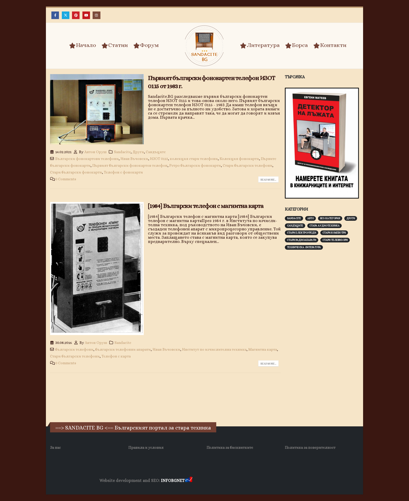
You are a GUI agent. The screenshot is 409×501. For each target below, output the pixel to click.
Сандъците (156, 152)
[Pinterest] (76, 15)
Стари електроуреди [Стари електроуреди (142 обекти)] (301, 232)
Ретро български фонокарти (195, 165)
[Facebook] (55, 15)
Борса (296, 45)
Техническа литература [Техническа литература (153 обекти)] (304, 247)
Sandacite (122, 152)
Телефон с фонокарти (123, 172)
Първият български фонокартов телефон (129, 165)
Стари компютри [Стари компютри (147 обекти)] (334, 232)
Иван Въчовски (134, 159)
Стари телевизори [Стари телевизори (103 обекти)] (335, 239)
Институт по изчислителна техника (214, 349)
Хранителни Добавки (212, 481)
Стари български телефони (247, 165)
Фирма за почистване (252, 481)
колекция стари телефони (194, 159)
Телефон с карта (116, 356)
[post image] (97, 109)
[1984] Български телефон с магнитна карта (205, 206)
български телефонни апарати (123, 349)
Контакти (329, 45)
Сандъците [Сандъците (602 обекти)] (295, 225)
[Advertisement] (324, 335)
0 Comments (65, 179)
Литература (260, 45)
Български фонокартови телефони (87, 159)
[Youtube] (86, 15)
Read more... (268, 179)
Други (138, 152)
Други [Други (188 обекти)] (350, 218)
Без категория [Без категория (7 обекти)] (330, 218)
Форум (146, 45)
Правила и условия (146, 447)
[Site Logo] (204, 46)
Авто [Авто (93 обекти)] (310, 218)
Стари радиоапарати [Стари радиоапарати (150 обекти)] (301, 239)
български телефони (74, 349)
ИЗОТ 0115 (159, 159)
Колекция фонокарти (239, 159)
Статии (114, 45)
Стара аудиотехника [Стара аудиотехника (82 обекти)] (324, 225)
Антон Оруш (95, 152)
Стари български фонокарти (76, 172)
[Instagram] (96, 15)
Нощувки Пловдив (291, 481)
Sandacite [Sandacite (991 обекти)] (294, 218)
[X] (65, 15)
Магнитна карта (262, 349)
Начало (82, 45)
